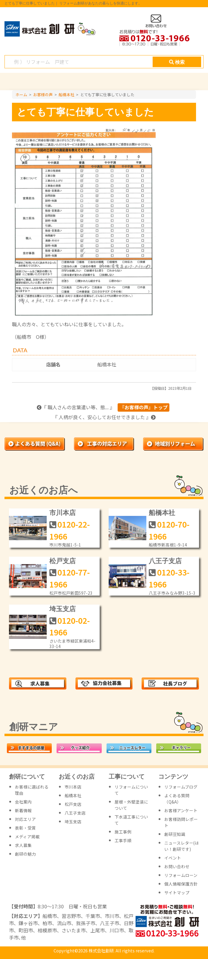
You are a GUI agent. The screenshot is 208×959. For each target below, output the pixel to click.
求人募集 (23, 845)
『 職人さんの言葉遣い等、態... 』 (76, 407)
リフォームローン (181, 875)
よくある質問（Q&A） (176, 798)
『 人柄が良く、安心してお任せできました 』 (104, 417)
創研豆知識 (174, 834)
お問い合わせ (176, 866)
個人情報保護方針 (181, 884)
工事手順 (123, 840)
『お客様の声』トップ (144, 407)
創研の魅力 (25, 854)
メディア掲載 (27, 836)
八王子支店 (165, 561)
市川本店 (62, 512)
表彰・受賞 (25, 828)
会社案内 (23, 802)
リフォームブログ (181, 787)
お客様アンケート (181, 810)
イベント (172, 858)
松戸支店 (62, 561)
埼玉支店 (62, 609)
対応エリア (25, 819)
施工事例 (123, 832)
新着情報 (23, 810)
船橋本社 (106, 364)
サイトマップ (176, 892)
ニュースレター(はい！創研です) (181, 846)
